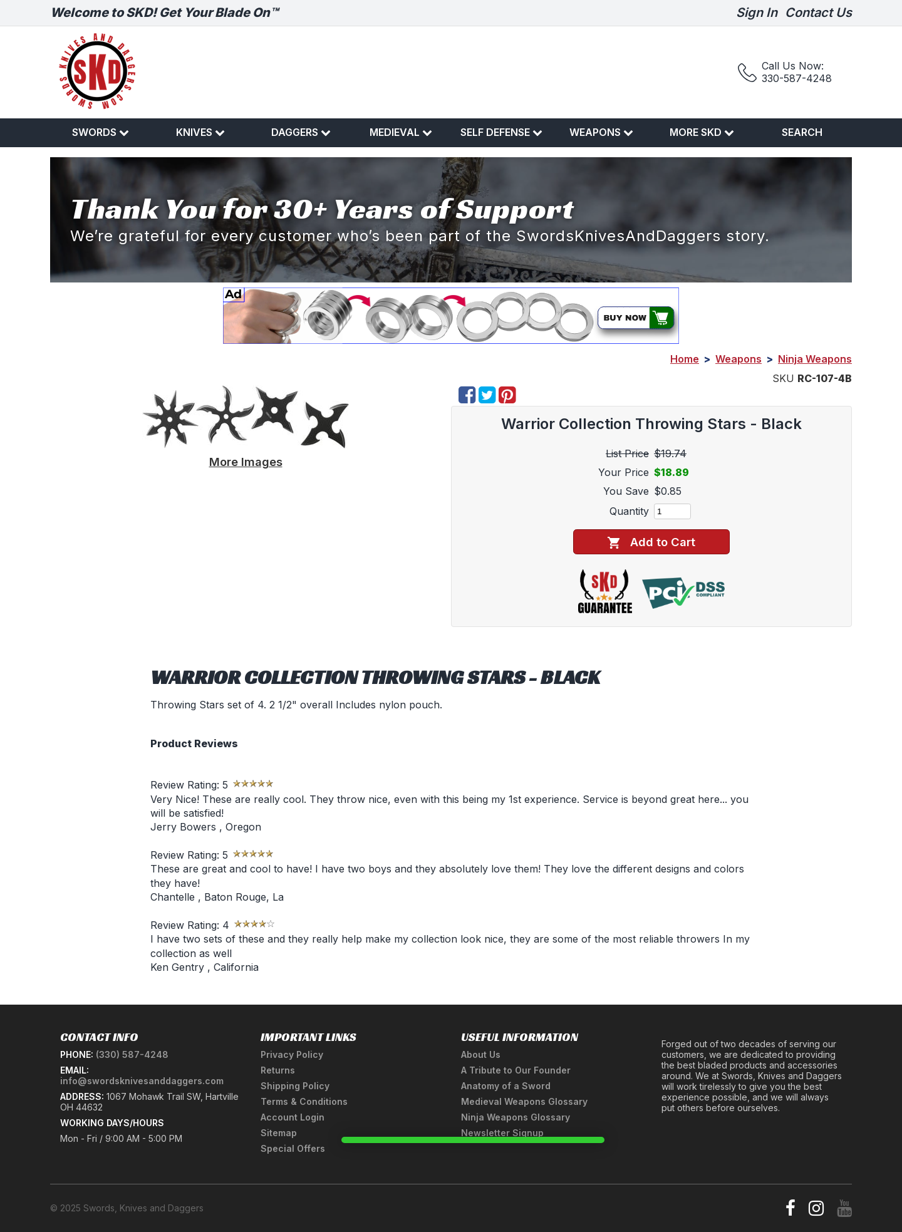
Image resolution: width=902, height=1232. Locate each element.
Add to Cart (651, 542)
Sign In (756, 12)
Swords (100, 132)
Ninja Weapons (815, 359)
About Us (480, 1054)
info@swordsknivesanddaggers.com (142, 1080)
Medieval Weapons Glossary (524, 1101)
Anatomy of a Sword (506, 1085)
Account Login (292, 1117)
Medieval (401, 132)
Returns (278, 1070)
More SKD (702, 132)
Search (802, 132)
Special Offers (293, 1148)
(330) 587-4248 (132, 1054)
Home (684, 359)
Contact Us (818, 12)
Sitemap (279, 1132)
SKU (783, 378)
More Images (246, 461)
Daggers (301, 132)
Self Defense (501, 132)
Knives (200, 132)
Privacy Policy (292, 1054)
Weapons (601, 132)
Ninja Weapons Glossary (515, 1117)
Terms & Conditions (304, 1101)
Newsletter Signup (502, 1132)
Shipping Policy (295, 1085)
